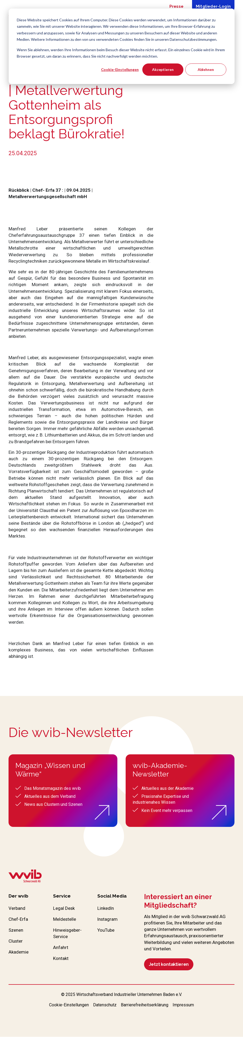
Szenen (16, 931)
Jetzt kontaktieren (170, 964)
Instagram (107, 919)
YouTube (105, 931)
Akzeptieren (162, 69)
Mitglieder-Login (213, 6)
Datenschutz (105, 1005)
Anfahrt (60, 948)
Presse (176, 6)
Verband (17, 908)
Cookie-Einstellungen (120, 69)
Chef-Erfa (18, 919)
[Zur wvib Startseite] (25, 877)
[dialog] (121, 46)
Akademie (19, 953)
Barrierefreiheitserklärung (144, 1005)
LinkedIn (105, 908)
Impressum (183, 1005)
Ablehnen (206, 69)
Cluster (16, 941)
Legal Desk (64, 908)
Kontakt (61, 959)
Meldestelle (64, 919)
